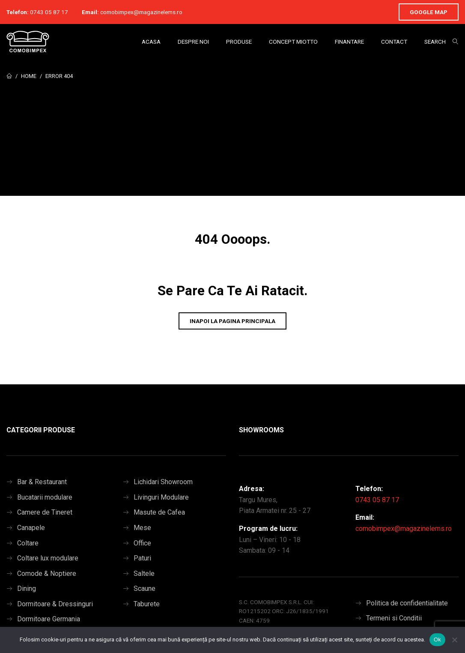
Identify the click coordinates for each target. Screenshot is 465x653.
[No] (454, 639)
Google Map (428, 12)
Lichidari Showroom (163, 482)
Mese (142, 528)
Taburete (147, 604)
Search (435, 41)
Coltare (28, 543)
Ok (437, 639)
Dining (26, 588)
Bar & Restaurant (42, 482)
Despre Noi (193, 41)
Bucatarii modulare (44, 497)
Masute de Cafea (159, 512)
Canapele (31, 528)
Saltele (144, 573)
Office (142, 543)
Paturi (142, 558)
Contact (394, 41)
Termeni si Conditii (394, 618)
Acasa (151, 41)
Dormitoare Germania (48, 619)
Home (28, 76)
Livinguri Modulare (161, 497)
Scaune (144, 588)
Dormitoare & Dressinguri (55, 604)
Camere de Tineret (44, 512)
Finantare (349, 41)
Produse (239, 41)
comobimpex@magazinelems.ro (141, 12)
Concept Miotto (293, 41)
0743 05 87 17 (49, 12)
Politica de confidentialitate (407, 603)
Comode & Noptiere (46, 573)
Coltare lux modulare (47, 558)
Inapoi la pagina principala (232, 321)
